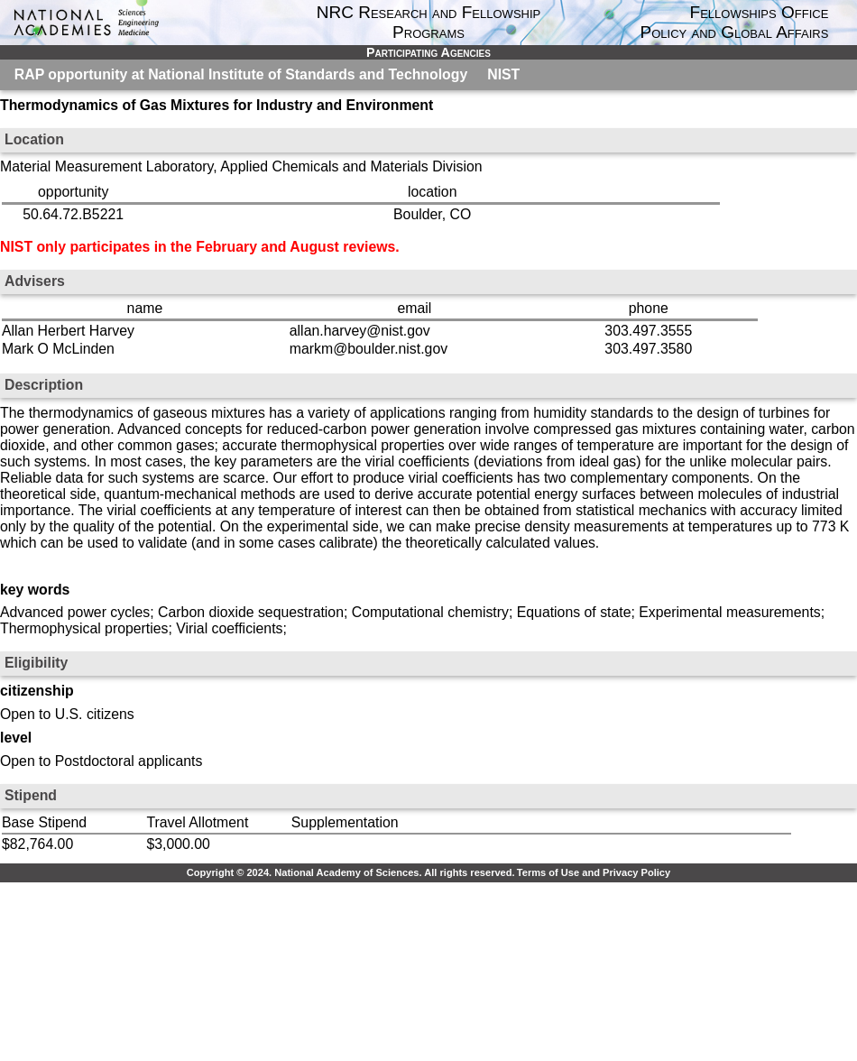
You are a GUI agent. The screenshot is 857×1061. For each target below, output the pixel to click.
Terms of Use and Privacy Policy (593, 872)
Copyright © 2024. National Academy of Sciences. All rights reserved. (351, 872)
